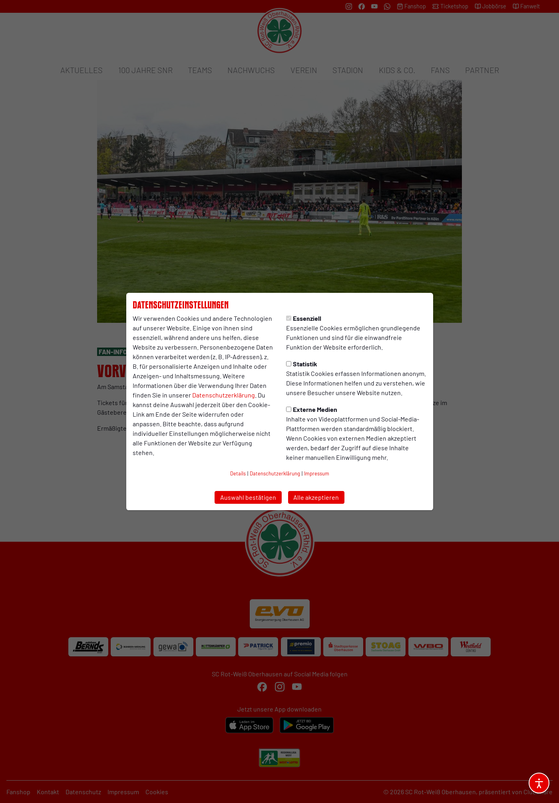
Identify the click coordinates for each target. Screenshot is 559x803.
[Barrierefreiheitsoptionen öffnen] (539, 783)
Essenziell (303, 318)
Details (238, 473)
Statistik (301, 364)
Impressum (316, 473)
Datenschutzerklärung (223, 395)
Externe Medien (311, 409)
